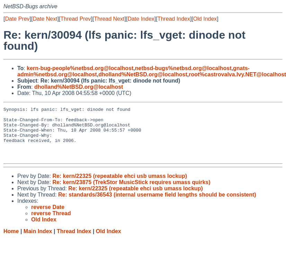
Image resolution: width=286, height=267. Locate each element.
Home (11, 242)
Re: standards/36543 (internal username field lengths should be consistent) (157, 205)
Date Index (140, 19)
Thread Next (109, 19)
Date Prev (17, 19)
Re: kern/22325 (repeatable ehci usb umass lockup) (119, 186)
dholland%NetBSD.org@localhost (142, 74)
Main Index (38, 242)
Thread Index (174, 19)
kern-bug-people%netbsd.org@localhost (80, 68)
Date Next (45, 19)
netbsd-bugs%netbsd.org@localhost (183, 68)
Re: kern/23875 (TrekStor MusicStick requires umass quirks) (131, 193)
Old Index (205, 19)
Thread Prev (76, 19)
